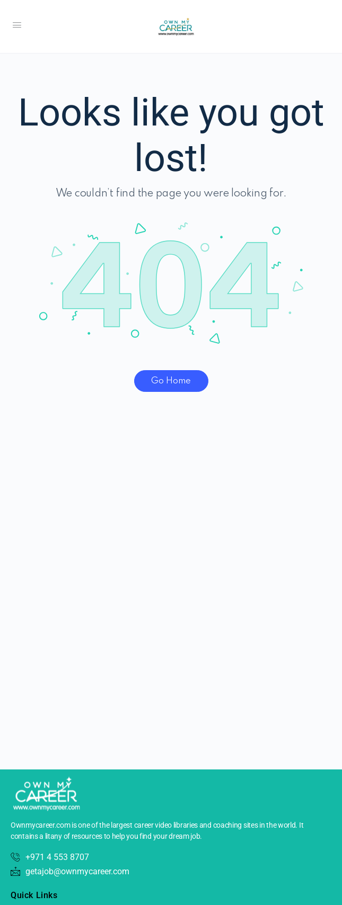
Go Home (171, 381)
